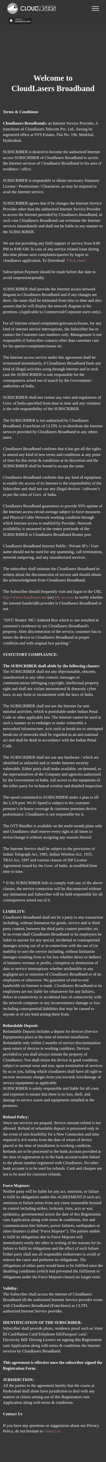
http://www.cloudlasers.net (25, 597)
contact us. (52, 1431)
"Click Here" (77, 260)
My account (65, 597)
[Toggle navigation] (95, 8)
